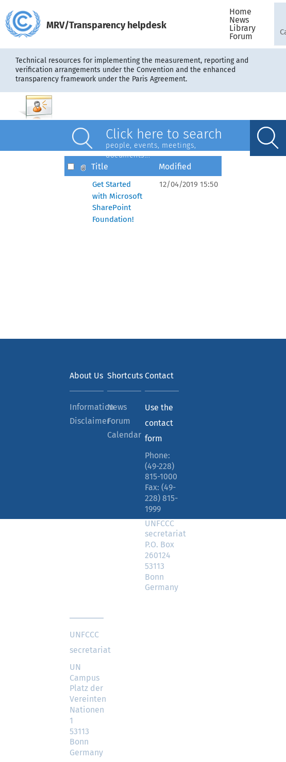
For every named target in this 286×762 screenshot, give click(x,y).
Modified (175, 165)
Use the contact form (159, 423)
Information (87, 407)
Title (99, 165)
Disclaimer (87, 421)
